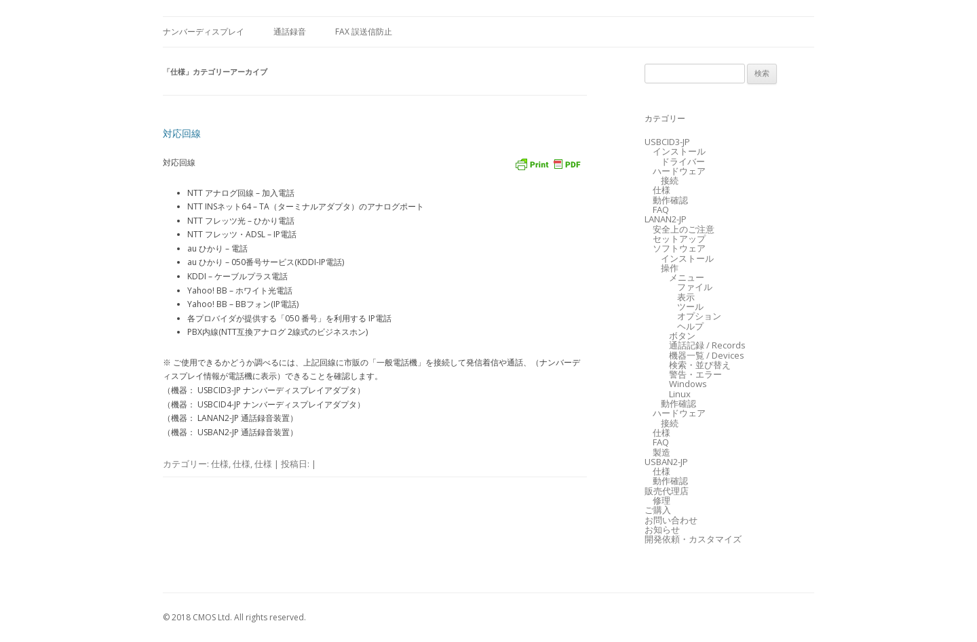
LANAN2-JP (666, 219)
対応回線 (182, 133)
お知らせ (662, 529)
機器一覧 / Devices (706, 355)
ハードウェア (679, 171)
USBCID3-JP (667, 142)
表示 (686, 297)
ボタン (682, 335)
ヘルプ (690, 326)
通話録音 (289, 31)
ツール (690, 306)
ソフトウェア (679, 248)
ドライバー (683, 161)
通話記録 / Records (707, 345)
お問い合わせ (671, 520)
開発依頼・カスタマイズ (693, 539)
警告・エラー (695, 374)
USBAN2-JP (666, 462)
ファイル (694, 287)
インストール (679, 151)
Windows (688, 384)
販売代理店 (667, 491)
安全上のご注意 (683, 229)
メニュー (686, 277)
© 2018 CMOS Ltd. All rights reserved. (234, 617)
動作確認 (670, 200)
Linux (680, 394)
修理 (661, 500)
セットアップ (679, 239)
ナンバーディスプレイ (203, 31)
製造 (661, 452)
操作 (669, 268)
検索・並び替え (700, 365)
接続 (669, 180)
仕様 (220, 464)
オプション (699, 316)
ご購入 (658, 510)
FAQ (661, 209)
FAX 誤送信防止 (363, 31)
